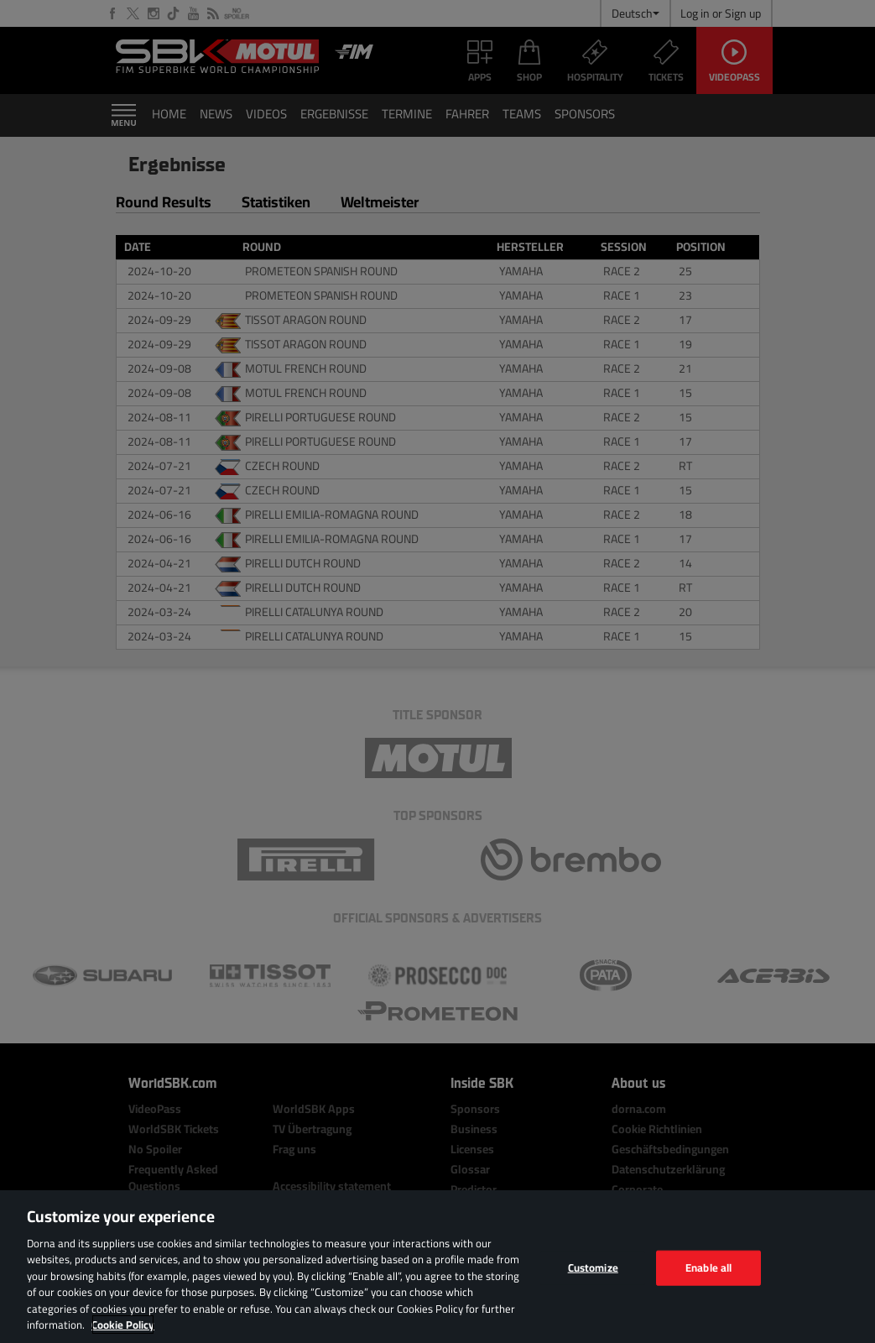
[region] (437, 1266)
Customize (593, 1267)
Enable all (708, 1267)
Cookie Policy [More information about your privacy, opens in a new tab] (122, 1324)
